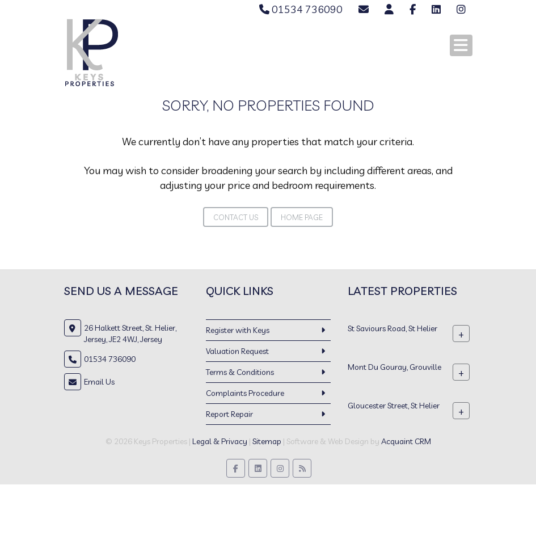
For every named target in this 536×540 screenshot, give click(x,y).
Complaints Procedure (245, 393)
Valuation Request (237, 351)
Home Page (302, 217)
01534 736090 (301, 9)
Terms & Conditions (240, 372)
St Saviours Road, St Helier (392, 328)
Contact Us (235, 217)
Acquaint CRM (406, 441)
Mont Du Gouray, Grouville (394, 367)
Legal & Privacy (219, 441)
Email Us (99, 382)
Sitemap (266, 441)
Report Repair (229, 414)
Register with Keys (237, 330)
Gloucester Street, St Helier (394, 405)
